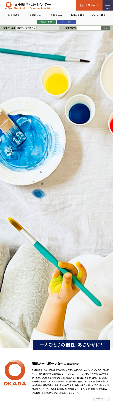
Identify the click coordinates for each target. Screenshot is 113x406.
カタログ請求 (66, 22)
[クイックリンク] (26, 28)
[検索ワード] (89, 28)
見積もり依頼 (46, 22)
